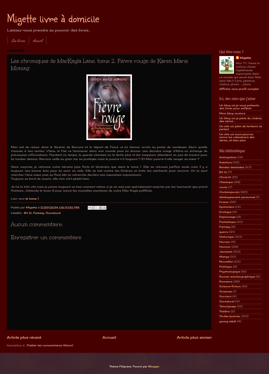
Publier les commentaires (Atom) (50, 345)
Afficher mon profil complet (239, 88)
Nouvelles (226, 261)
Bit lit (28, 212)
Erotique (225, 211)
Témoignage (227, 306)
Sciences (225, 291)
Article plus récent (24, 337)
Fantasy (38, 212)
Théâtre (224, 311)
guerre (223, 231)
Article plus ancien (194, 337)
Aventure (225, 162)
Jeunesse (225, 251)
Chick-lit (225, 177)
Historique (226, 236)
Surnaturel (53, 212)
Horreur (224, 241)
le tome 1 (32, 198)
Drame (223, 202)
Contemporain (229, 192)
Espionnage (227, 216)
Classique (226, 182)
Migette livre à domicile (53, 18)
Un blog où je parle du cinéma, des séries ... (240, 120)
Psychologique (229, 271)
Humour (225, 246)
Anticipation (227, 157)
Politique (225, 266)
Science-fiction (230, 286)
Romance (225, 281)
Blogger (153, 366)
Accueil (37, 40)
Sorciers (225, 296)
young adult (227, 321)
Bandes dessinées (231, 167)
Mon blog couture (232, 113)
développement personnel (237, 197)
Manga (224, 256)
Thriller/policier (229, 316)
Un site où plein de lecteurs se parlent (240, 128)
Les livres (18, 40)
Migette (245, 57)
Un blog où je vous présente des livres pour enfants (239, 107)
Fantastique (227, 221)
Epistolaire (226, 206)
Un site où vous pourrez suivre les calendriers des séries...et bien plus (236, 137)
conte (223, 187)
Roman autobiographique (237, 276)
